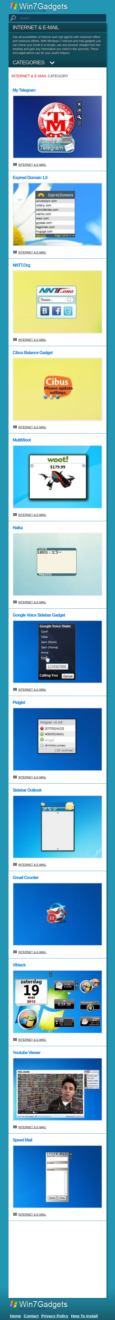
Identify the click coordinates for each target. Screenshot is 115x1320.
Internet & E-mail (32, 164)
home (15, 1316)
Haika (18, 527)
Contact (31, 1316)
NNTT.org (21, 265)
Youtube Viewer (26, 1052)
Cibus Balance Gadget (32, 352)
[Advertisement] (57, 1261)
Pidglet (19, 702)
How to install (84, 1316)
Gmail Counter (25, 877)
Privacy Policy (54, 1316)
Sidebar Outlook (27, 790)
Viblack (19, 965)
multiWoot (22, 440)
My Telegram (24, 90)
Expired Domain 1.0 (30, 177)
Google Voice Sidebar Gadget (39, 615)
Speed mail (22, 1140)
